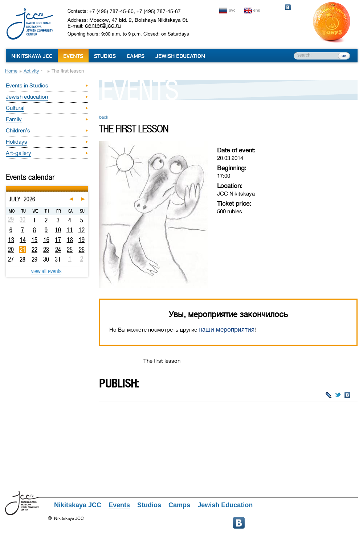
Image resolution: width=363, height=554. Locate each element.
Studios (105, 56)
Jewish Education (180, 56)
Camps (135, 56)
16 (46, 240)
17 (58, 240)
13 (11, 240)
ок (344, 55)
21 (23, 249)
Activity (31, 71)
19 (81, 240)
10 (58, 230)
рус (232, 10)
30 (46, 259)
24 (58, 249)
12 (81, 230)
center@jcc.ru (103, 25)
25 (70, 249)
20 (11, 249)
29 (34, 259)
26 (82, 249)
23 (46, 249)
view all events (46, 271)
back (103, 117)
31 (58, 259)
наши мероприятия (226, 329)
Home (11, 71)
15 (34, 240)
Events (73, 56)
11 (69, 230)
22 (34, 249)
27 (11, 259)
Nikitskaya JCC (31, 56)
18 (70, 240)
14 (23, 240)
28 (22, 259)
